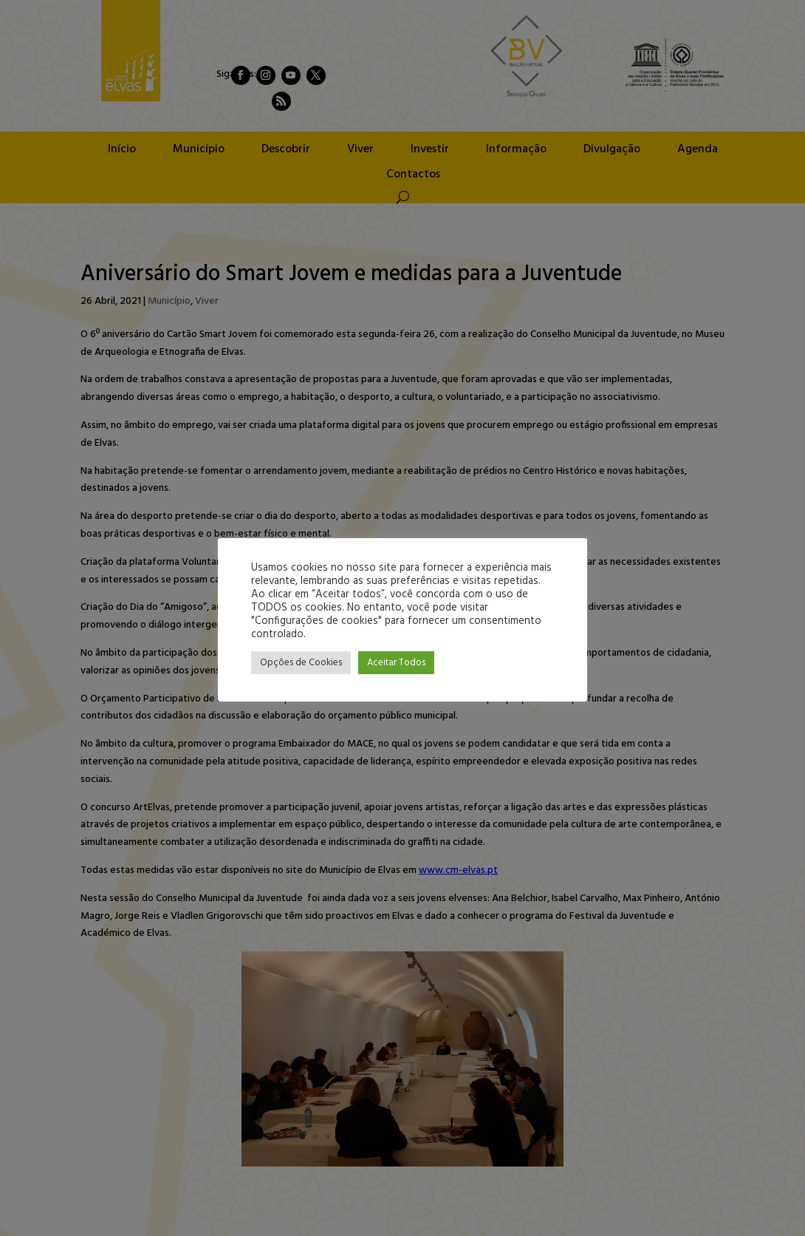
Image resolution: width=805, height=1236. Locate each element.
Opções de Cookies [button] (301, 662)
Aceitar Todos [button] (396, 662)
